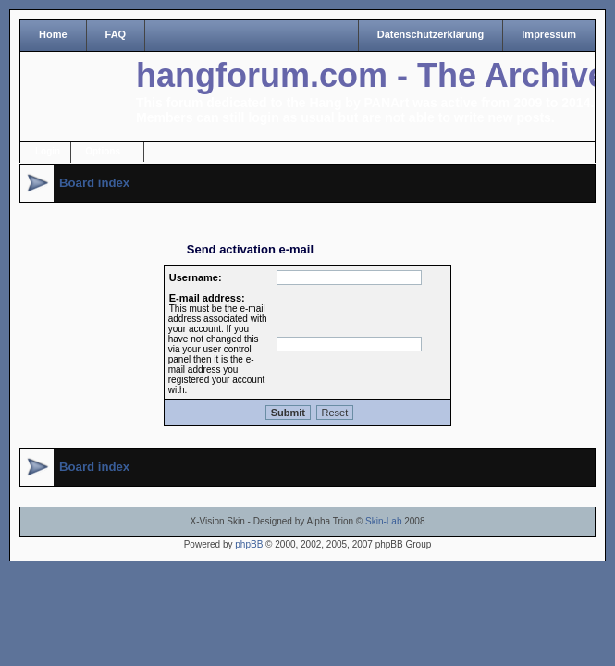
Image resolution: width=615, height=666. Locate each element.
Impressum (549, 34)
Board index (94, 183)
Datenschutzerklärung (431, 34)
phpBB (249, 544)
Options (102, 151)
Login (47, 151)
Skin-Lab (383, 521)
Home (53, 34)
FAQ (116, 34)
